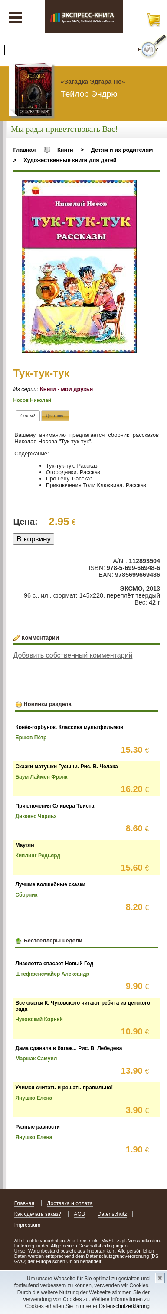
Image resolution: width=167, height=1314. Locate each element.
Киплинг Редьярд (37, 856)
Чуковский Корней (38, 1019)
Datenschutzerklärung (124, 1306)
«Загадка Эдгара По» (93, 81)
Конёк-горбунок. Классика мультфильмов (69, 727)
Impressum (27, 1225)
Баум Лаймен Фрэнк (41, 777)
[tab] (28, 415)
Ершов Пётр (30, 738)
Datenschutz (112, 1214)
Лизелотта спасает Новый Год (54, 964)
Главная (24, 149)
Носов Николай (32, 400)
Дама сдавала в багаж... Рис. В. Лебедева (68, 1048)
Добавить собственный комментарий (72, 655)
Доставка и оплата (70, 1203)
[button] (129, 187)
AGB (79, 1214)
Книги (65, 149)
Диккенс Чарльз (35, 816)
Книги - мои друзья (66, 389)
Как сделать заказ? (38, 1214)
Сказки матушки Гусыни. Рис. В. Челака (66, 767)
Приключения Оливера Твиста (54, 806)
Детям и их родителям (122, 149)
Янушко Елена (33, 1098)
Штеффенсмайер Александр (52, 974)
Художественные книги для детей (69, 160)
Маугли (24, 845)
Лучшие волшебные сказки (50, 884)
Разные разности (37, 1127)
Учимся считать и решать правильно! (64, 1088)
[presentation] (27, 416)
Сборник (26, 895)
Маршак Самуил (36, 1059)
